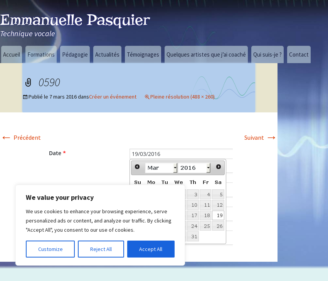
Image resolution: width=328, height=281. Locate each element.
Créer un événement (112, 96)
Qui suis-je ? (267, 54)
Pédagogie (75, 54)
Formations (41, 54)
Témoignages (143, 54)
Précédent (20, 137)
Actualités (107, 54)
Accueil (11, 54)
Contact (299, 54)
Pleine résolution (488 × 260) (182, 96)
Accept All (150, 249)
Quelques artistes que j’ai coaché (206, 54)
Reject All (101, 249)
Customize (50, 249)
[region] (100, 225)
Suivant (261, 137)
